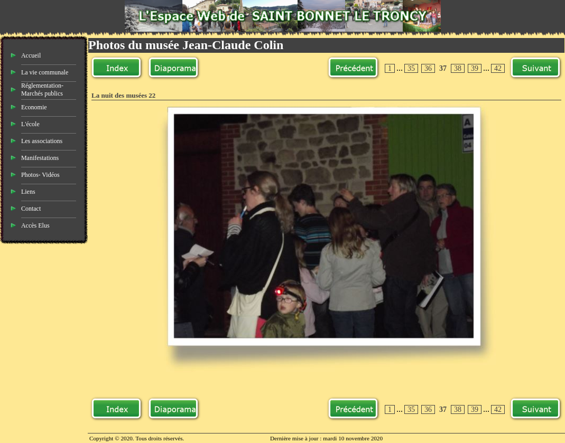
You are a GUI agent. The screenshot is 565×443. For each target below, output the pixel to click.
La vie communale (44, 72)
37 (443, 68)
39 (474, 68)
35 (411, 68)
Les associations (41, 141)
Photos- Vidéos (40, 174)
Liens (28, 191)
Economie (34, 107)
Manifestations (40, 158)
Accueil (31, 55)
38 (457, 68)
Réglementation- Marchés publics (42, 89)
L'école (30, 124)
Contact (31, 208)
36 (428, 68)
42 (498, 68)
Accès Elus (35, 225)
